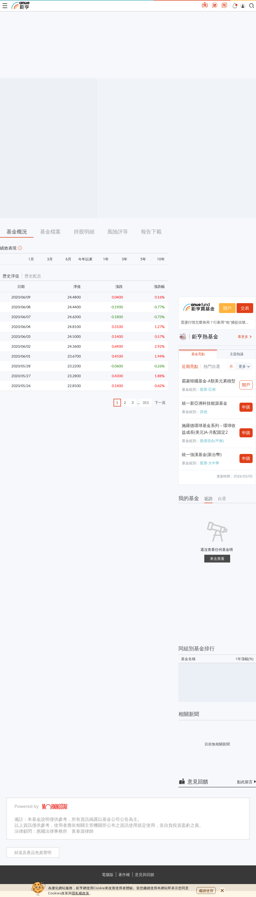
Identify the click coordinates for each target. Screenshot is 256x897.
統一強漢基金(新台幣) (201, 454)
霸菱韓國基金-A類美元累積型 (208, 381)
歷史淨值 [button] (11, 276)
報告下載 (151, 231)
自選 (222, 498)
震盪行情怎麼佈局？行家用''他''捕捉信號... (214, 322)
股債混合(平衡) (212, 440)
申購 (246, 407)
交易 (245, 308)
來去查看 (217, 558)
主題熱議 (236, 354)
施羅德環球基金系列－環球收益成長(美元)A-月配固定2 (209, 429)
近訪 (208, 498)
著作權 (124, 874)
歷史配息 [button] (33, 276)
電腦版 (108, 874)
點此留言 (245, 781)
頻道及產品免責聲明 (32, 852)
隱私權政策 (80, 893)
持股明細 (84, 231)
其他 (203, 411)
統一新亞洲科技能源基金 (204, 403)
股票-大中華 (209, 462)
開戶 (227, 308)
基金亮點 (198, 354)
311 (146, 402)
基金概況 (16, 231)
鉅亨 (20, 5)
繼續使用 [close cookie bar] (206, 890)
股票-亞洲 (208, 389)
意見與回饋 (144, 874)
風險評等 (117, 231)
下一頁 (160, 402)
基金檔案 (50, 231)
